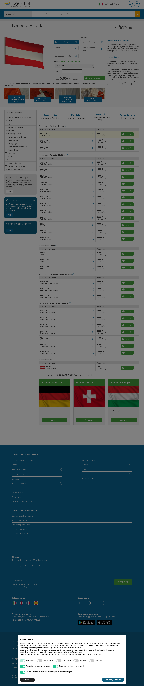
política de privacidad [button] (104, 643)
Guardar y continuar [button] (113, 680)
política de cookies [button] (74, 648)
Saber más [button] (27, 680)
